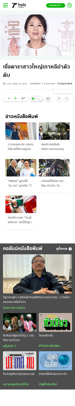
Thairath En (56, 5)
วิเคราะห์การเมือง (14, 308)
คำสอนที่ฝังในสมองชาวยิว (53, 374)
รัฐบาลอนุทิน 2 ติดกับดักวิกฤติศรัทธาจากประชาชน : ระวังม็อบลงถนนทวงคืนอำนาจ (36, 300)
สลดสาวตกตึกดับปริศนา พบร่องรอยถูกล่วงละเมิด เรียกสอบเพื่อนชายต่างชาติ (53, 147)
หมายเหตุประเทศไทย (16, 384)
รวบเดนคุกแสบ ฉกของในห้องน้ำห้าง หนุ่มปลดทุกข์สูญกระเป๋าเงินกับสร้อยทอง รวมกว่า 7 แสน (20, 147)
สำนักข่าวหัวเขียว (49, 346)
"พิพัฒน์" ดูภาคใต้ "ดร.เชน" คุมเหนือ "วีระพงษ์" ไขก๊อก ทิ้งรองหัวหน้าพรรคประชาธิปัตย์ (21, 184)
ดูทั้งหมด (64, 249)
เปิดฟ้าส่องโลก (48, 384)
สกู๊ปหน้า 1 (9, 346)
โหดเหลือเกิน (46, 335)
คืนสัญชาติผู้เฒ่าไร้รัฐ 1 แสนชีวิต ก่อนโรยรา (18, 338)
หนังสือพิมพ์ (35, 84)
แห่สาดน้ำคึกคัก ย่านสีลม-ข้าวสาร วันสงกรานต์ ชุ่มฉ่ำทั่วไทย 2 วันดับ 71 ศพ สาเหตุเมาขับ (53, 184)
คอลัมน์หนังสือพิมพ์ (22, 248)
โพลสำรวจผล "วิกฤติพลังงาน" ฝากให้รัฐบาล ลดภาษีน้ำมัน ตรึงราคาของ (20, 220)
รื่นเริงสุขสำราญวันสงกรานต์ (18, 374)
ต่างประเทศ (49, 84)
